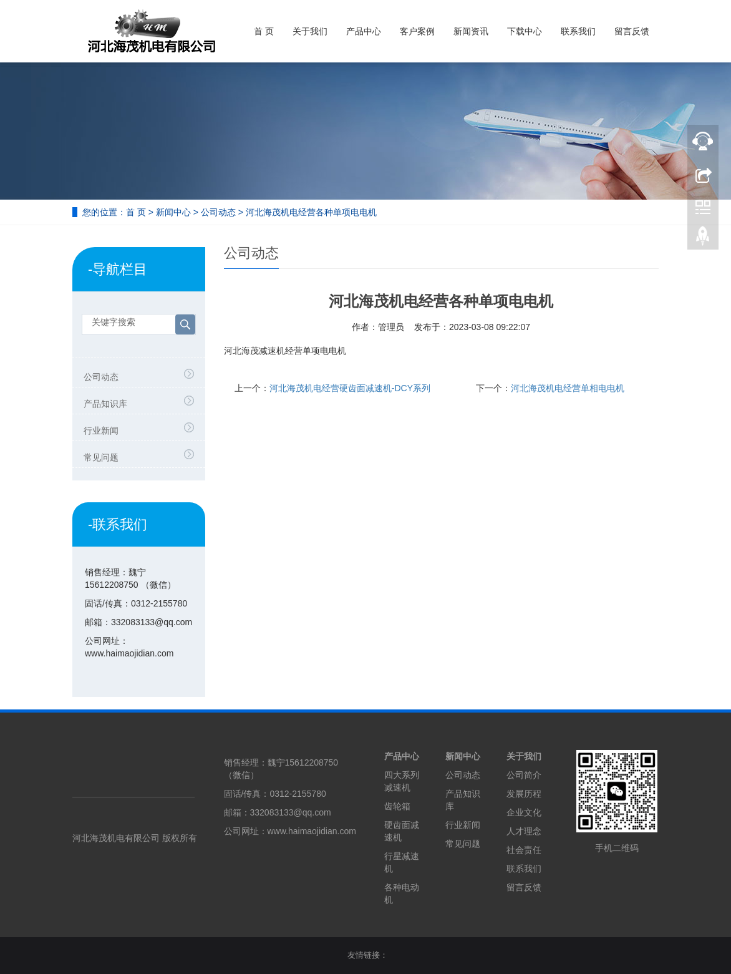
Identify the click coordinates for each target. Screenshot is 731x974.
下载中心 (524, 31)
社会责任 (523, 850)
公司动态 (218, 212)
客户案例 (417, 31)
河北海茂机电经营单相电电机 (567, 388)
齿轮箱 (397, 806)
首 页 (264, 31)
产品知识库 (105, 404)
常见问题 (101, 457)
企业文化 (523, 812)
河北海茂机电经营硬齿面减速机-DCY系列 (349, 388)
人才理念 (523, 831)
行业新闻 (101, 431)
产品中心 (363, 31)
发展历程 (523, 794)
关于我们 (310, 31)
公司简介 (523, 775)
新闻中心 (173, 212)
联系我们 (578, 31)
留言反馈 (631, 31)
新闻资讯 (470, 31)
